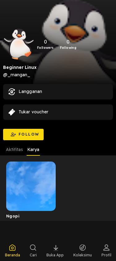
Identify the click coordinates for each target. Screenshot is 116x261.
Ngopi (12, 215)
